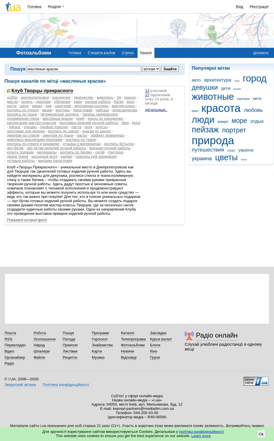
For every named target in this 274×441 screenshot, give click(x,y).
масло (12, 101)
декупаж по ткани (58, 135)
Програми (100, 333)
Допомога (260, 53)
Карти (97, 351)
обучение (62, 101)
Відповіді (129, 357)
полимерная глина (23, 118)
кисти (12, 106)
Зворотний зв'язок (20, 385)
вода (236, 81)
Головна (34, 6)
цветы (226, 157)
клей (80, 118)
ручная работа (97, 101)
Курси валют (161, 339)
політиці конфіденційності (201, 431)
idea (125, 123)
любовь (253, 110)
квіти (257, 98)
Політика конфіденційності (66, 385)
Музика (98, 357)
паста (76, 127)
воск (130, 101)
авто (196, 80)
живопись (105, 97)
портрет (234, 130)
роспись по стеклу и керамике (33, 144)
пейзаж (205, 129)
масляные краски (58, 118)
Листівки (70, 351)
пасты (82, 135)
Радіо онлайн (217, 335)
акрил (37, 106)
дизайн (237, 89)
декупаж (43, 101)
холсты (101, 127)
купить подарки (20, 152)
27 (147, 95)
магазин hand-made (55, 161)
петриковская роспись (59, 114)
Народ (39, 345)
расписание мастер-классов (31, 123)
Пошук (68, 333)
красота (221, 108)
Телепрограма (133, 339)
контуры (63, 110)
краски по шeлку (96, 131)
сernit (99, 152)
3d (119, 97)
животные (213, 96)
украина (202, 158)
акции (47, 110)
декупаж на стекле (23, 135)
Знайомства (102, 345)
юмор (244, 159)
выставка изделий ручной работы (89, 123)
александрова (124, 110)
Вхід (239, 6)
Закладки (158, 333)
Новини (127, 351)
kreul (136, 123)
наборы (102, 110)
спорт (231, 150)
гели (88, 127)
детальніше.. (156, 110)
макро (223, 121)
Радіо (9, 363)
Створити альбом (101, 53)
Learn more (201, 436)
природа (213, 140)
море (239, 120)
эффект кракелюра (107, 135)
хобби (12, 97)
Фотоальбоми (133, 345)
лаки (78, 101)
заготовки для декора (26, 131)
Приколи (70, 345)
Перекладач (15, 345)
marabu (30, 127)
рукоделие (61, 97)
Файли (39, 357)
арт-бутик (15, 148)
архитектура (217, 80)
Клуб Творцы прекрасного (42, 91)
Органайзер (14, 357)
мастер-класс (123, 106)
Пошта (10, 333)
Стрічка (128, 53)
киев (195, 110)
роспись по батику (76, 152)
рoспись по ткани (81, 139)
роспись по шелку (63, 131)
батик (119, 101)
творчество (83, 97)
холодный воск (44, 156)
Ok (261, 434)
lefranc (14, 127)
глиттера (115, 152)
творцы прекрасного (100, 114)
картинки (243, 98)
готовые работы (21, 161)
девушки (205, 87)
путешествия (208, 150)
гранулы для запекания (96, 156)
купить (27, 101)
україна (245, 150)
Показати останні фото (27, 220)
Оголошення (45, 339)
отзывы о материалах (82, 144)
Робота (40, 333)
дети (225, 88)
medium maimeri (54, 127)
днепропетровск (35, 97)
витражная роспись (92, 106)
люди (203, 119)
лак (48, 106)
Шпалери (42, 351)
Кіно (153, 351)
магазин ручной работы (109, 148)
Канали (146, 53)
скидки (66, 156)
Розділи (54, 6)
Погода (69, 339)
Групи (155, 357)
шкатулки (63, 106)
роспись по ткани (22, 114)
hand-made (82, 110)
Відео (9, 351)
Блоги (155, 345)
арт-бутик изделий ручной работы (56, 148)
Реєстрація (259, 6)
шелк (24, 106)
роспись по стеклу (23, 110)
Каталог (128, 333)
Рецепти (70, 357)
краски (130, 97)
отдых (257, 121)
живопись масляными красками (34, 139)
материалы (47, 152)
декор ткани (17, 156)
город (255, 78)
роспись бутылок (119, 144)
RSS (8, 339)
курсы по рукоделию (105, 118)
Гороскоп (100, 339)
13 (147, 91)
